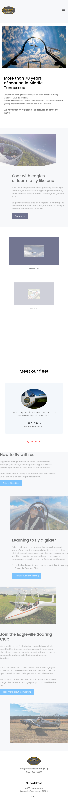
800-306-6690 (34, 771)
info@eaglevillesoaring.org (34, 768)
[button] (28, 442)
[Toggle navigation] (63, 10)
